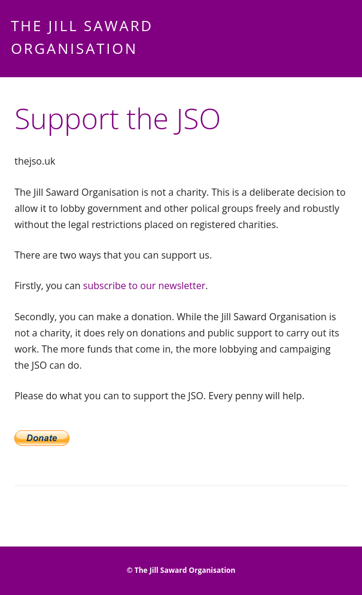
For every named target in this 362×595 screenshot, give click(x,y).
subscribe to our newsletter (144, 285)
